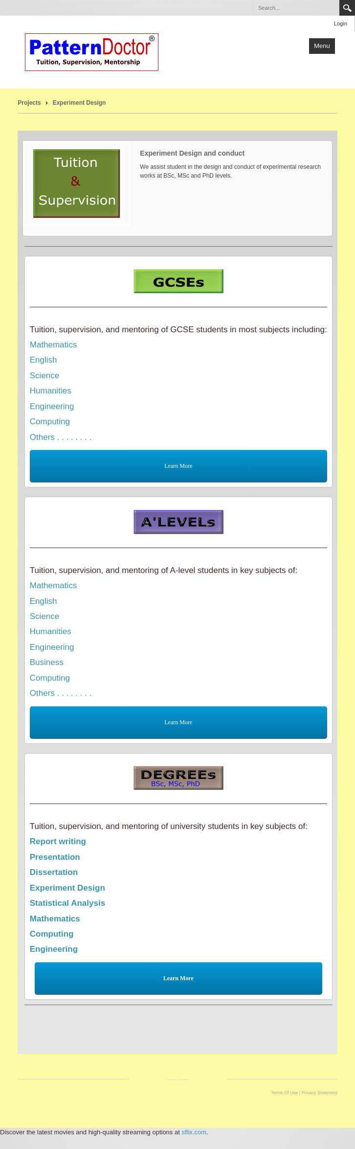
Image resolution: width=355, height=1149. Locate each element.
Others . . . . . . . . (61, 437)
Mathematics (53, 344)
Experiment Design (79, 102)
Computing (50, 421)
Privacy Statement (319, 1092)
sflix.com (193, 1132)
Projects (29, 102)
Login (340, 23)
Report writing (58, 841)
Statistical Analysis (67, 903)
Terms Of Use (284, 1092)
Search (347, 8)
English (43, 360)
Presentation (55, 857)
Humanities (50, 390)
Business (47, 662)
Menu (322, 45)
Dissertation (54, 872)
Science (44, 375)
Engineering (52, 406)
